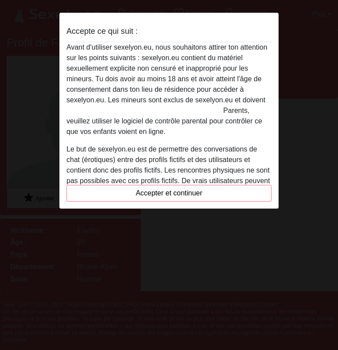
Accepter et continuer (169, 193)
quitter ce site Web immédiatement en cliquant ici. (143, 110)
